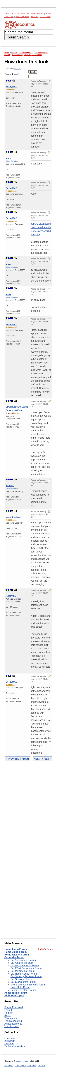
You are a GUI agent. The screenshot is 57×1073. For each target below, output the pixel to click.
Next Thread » (42, 758)
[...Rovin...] (11, 595)
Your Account (11, 1026)
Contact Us (20, 1065)
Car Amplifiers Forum (21, 963)
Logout (8, 1010)
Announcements (13, 1023)
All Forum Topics (14, 995)
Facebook (9, 1038)
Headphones (22, 16)
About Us (8, 1065)
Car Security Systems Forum (25, 976)
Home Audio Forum (15, 949)
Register (9, 1013)
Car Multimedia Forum (22, 971)
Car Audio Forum (14, 957)
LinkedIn (9, 1043)
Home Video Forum (15, 952)
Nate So (10, 485)
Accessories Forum (15, 993)
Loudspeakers (35, 13)
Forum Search (17, 37)
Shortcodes (10, 1018)
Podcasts (45, 16)
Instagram (9, 1041)
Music (34, 16)
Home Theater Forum (16, 954)
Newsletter (31, 1065)
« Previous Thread (17, 758)
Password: (17, 75)
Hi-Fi (23, 13)
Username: (17, 70)
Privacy (41, 1065)
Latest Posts (11, 13)
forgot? (16, 74)
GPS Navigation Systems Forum (27, 984)
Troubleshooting (13, 1021)
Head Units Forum (20, 987)
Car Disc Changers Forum (24, 965)
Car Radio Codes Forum (23, 973)
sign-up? (17, 69)
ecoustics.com (22, 1061)
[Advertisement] (28, 851)
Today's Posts (45, 949)
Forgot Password (13, 1007)
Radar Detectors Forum (23, 990)
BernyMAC (11, 86)
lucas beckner (13, 517)
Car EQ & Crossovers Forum (25, 968)
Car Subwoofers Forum (23, 982)
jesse (8, 158)
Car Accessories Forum (23, 960)
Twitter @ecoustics (14, 1046)
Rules (7, 1015)
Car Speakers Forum (21, 979)
